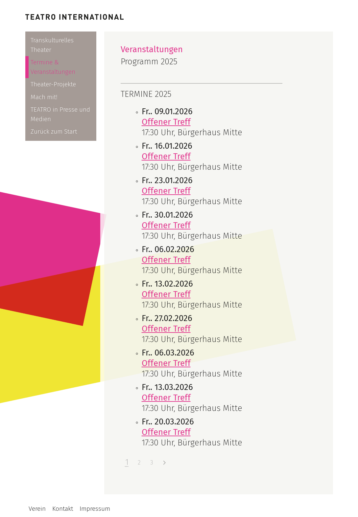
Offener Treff (166, 122)
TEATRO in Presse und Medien (60, 114)
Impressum (95, 508)
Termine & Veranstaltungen (53, 66)
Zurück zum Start (54, 131)
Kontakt (62, 508)
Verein (37, 508)
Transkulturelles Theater (52, 45)
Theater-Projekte (53, 84)
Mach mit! (44, 97)
